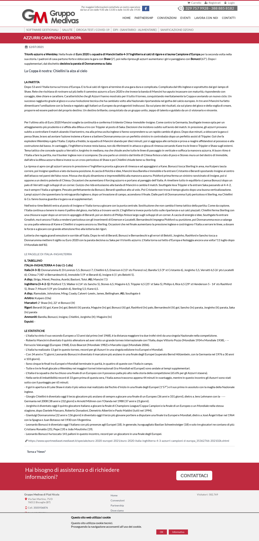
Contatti (228, 18)
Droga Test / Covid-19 (92, 29)
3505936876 (40, 507)
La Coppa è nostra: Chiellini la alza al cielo (55, 71)
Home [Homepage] (126, 18)
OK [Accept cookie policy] (161, 532)
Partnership (144, 18)
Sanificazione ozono (177, 29)
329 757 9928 (196, 8)
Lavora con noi (206, 18)
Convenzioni (166, 18)
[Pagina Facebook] (148, 8)
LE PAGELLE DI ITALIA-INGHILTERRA (48, 254)
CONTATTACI (194, 475)
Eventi (185, 18)
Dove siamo (117, 510)
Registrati (212, 2)
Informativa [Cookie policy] (178, 532)
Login (229, 2)
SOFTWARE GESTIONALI (42, 29)
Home (114, 495)
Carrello (194, 2)
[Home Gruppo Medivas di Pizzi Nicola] (51, 16)
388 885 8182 (222, 8)
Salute (67, 29)
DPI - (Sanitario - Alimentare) (135, 29)
